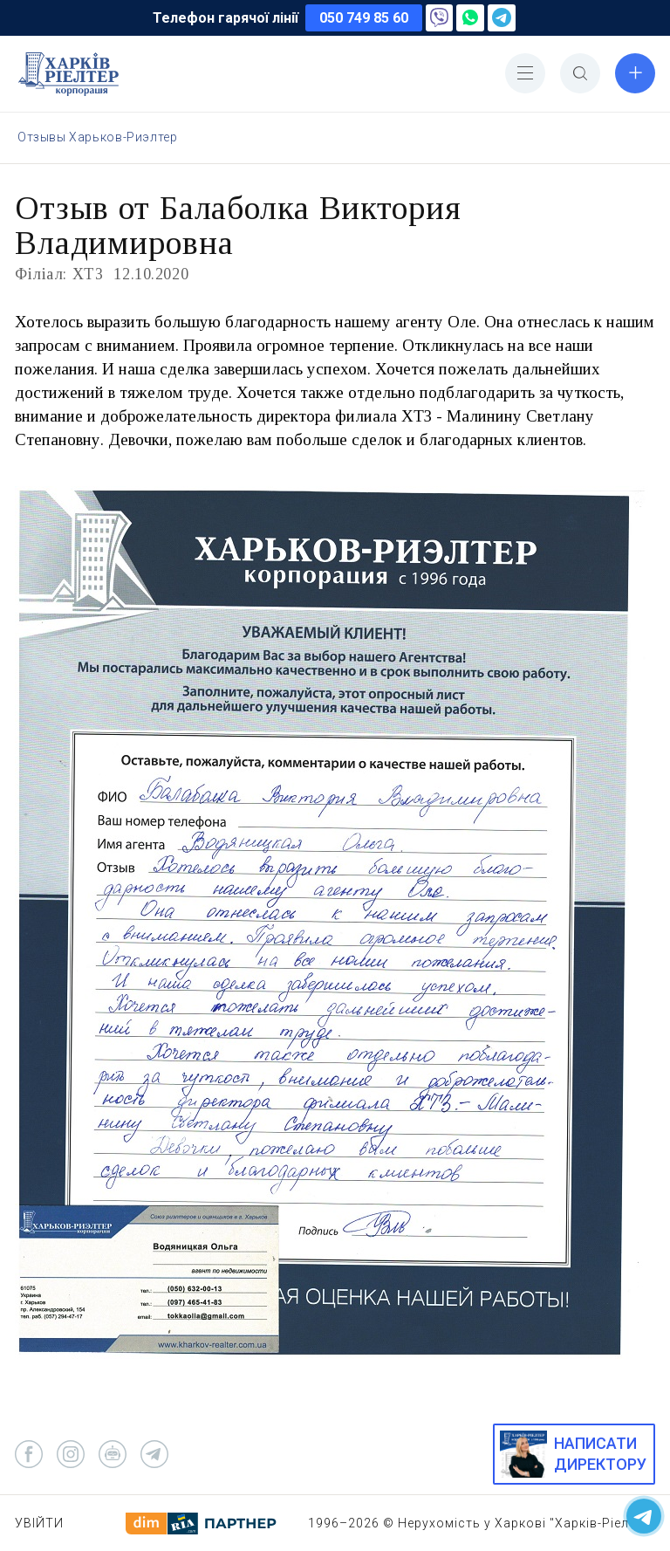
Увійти (39, 1523)
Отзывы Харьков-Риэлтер (97, 137)
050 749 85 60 (363, 18)
